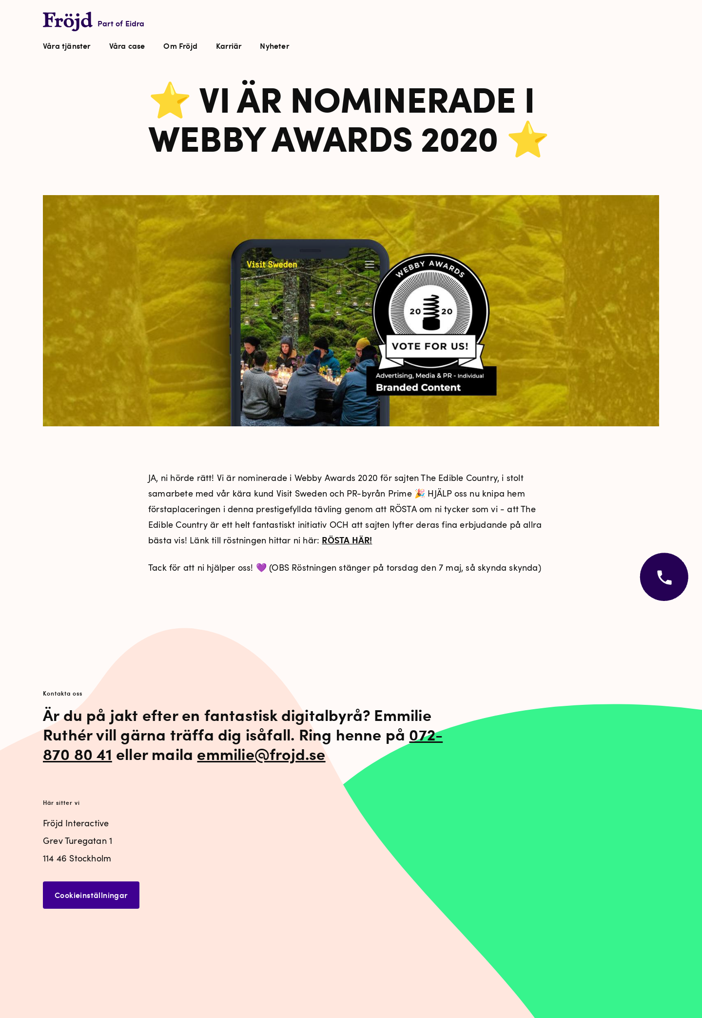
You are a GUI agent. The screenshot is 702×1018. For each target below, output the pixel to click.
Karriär (228, 45)
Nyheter (274, 45)
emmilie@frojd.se (261, 753)
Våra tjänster (67, 45)
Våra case (127, 45)
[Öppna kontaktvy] (663, 579)
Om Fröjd (180, 45)
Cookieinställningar (91, 894)
